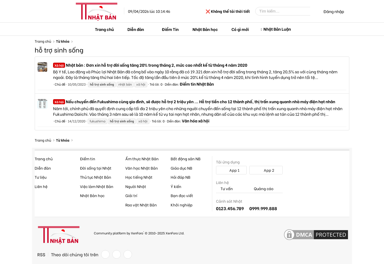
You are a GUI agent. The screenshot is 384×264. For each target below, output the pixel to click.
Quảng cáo (261, 188)
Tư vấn (224, 188)
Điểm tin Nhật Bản (197, 84)
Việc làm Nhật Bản (96, 186)
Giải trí (131, 195)
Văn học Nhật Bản (141, 168)
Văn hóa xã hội (195, 120)
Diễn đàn (135, 29)
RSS (41, 254)
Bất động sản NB (186, 158)
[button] (148, 29)
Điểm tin (87, 158)
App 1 (231, 170)
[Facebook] (105, 254)
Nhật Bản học (205, 29)
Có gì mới (240, 29)
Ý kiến (176, 186)
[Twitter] (116, 254)
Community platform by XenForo (139, 232)
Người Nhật (135, 186)
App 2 (266, 170)
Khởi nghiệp (182, 204)
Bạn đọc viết (182, 195)
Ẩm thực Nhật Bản (142, 158)
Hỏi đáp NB (180, 177)
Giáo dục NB (181, 168)
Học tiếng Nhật (139, 177)
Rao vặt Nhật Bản (141, 204)
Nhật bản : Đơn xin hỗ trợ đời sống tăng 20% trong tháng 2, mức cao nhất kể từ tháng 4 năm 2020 (150, 65)
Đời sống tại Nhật (95, 168)
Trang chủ (104, 29)
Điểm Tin (170, 29)
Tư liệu (40, 177)
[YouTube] (127, 254)
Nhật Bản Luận (277, 29)
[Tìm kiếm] (286, 11)
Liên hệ (41, 186)
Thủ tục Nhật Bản (95, 177)
